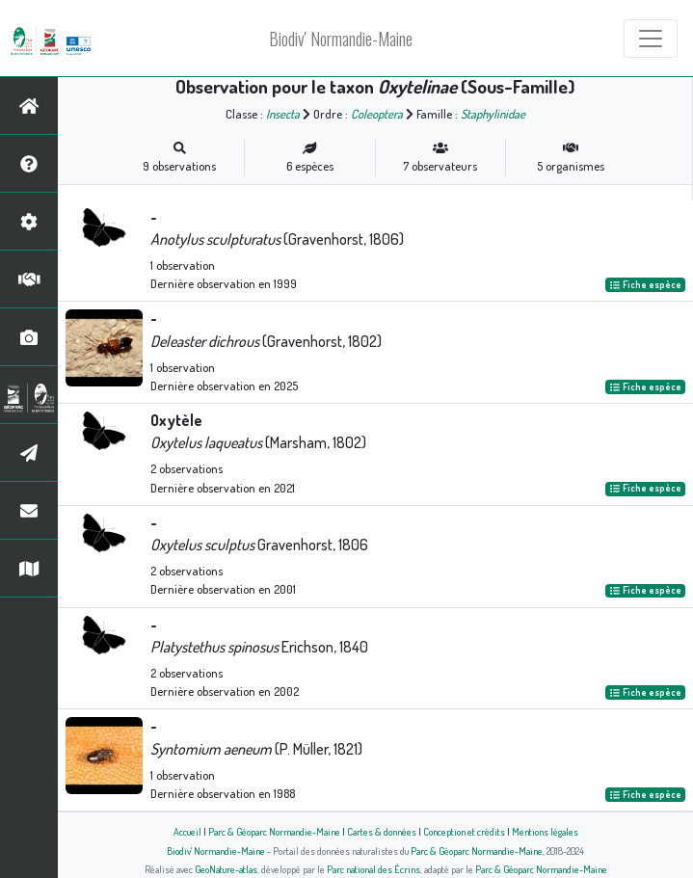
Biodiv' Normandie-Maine (341, 38)
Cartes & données (381, 831)
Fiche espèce (645, 284)
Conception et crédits (464, 831)
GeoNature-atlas (226, 869)
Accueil (187, 831)
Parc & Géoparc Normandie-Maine (274, 831)
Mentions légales (545, 831)
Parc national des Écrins (373, 869)
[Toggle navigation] (651, 38)
